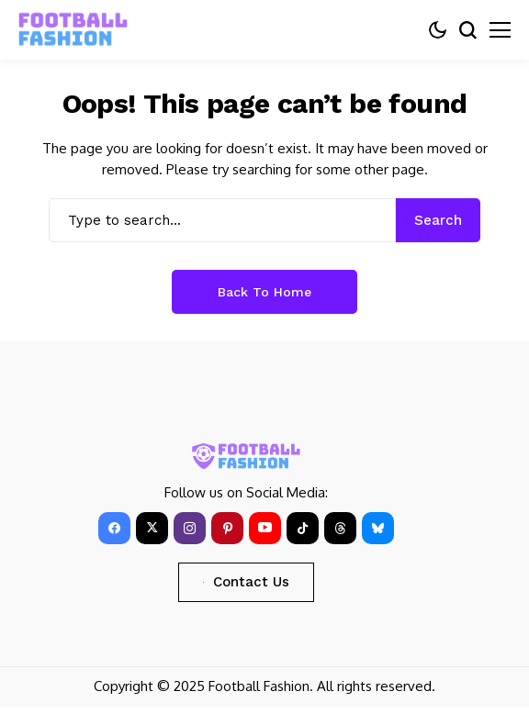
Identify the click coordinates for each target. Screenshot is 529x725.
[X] (152, 528)
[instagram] (190, 528)
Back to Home (264, 291)
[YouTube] (265, 528)
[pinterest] (227, 528)
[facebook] (114, 528)
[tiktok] (303, 528)
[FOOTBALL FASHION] (73, 30)
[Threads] (340, 528)
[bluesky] (378, 528)
